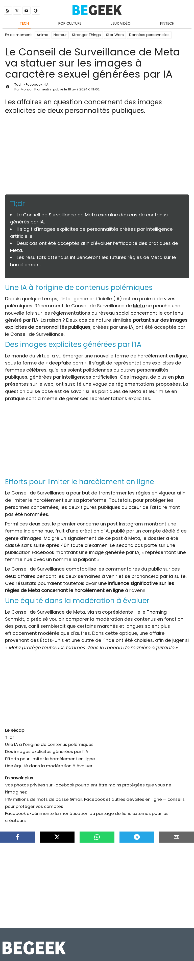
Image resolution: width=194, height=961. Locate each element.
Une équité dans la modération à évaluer (48, 766)
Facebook (34, 84)
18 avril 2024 (77, 89)
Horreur (60, 34)
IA (46, 84)
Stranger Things (86, 34)
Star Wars (115, 34)
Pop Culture (69, 23)
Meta (139, 306)
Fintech (167, 23)
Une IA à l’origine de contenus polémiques (49, 744)
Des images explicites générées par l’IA (46, 751)
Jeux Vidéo (121, 23)
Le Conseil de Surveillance (35, 612)
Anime (42, 34)
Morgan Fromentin (36, 89)
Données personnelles (149, 34)
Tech (24, 23)
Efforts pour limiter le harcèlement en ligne (50, 759)
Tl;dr (9, 737)
